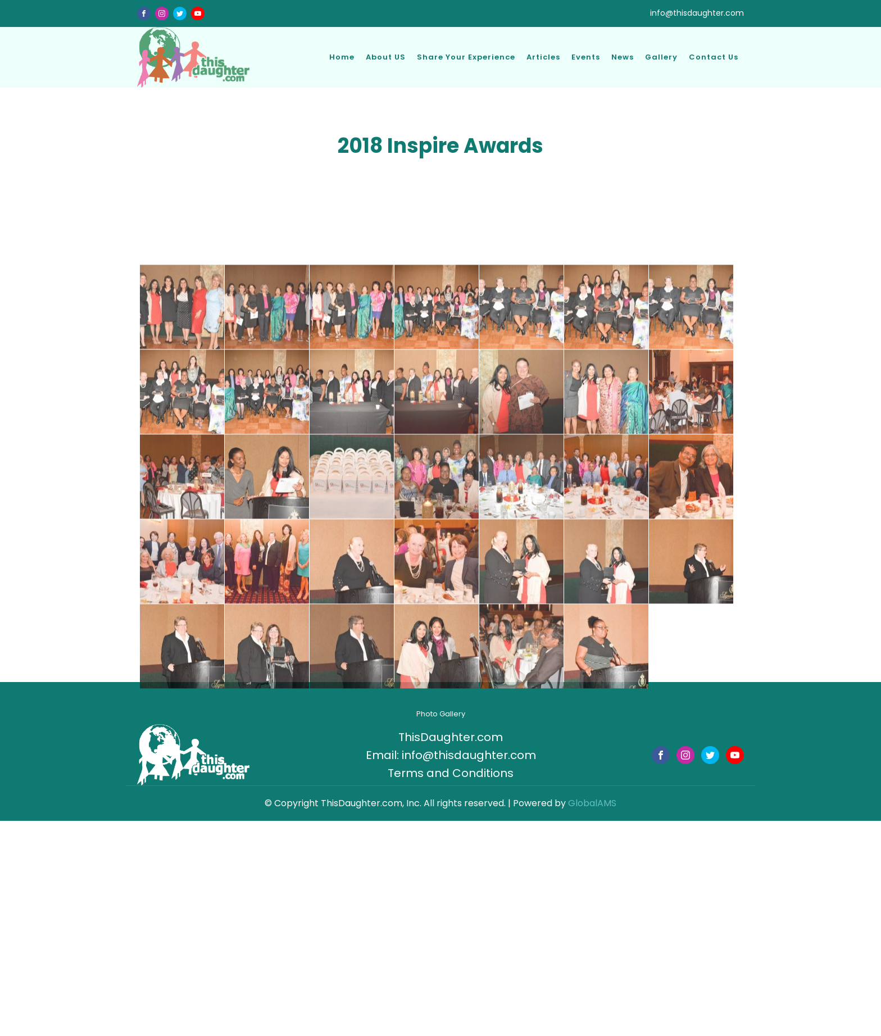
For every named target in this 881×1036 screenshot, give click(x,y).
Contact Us (713, 57)
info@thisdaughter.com (697, 13)
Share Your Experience (466, 57)
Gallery (661, 57)
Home (342, 57)
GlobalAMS (592, 803)
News (622, 57)
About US (386, 57)
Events (585, 57)
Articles (543, 57)
